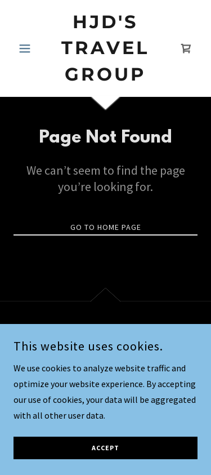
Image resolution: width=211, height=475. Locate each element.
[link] (105, 48)
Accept (105, 463)
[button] (27, 48)
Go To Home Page (105, 227)
